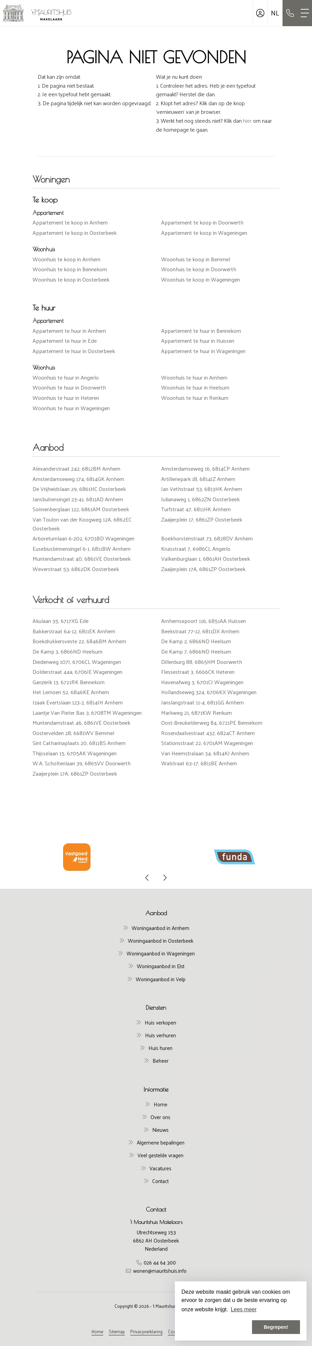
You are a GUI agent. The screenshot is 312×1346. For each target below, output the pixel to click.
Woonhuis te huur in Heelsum (195, 387)
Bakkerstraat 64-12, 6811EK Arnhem (74, 631)
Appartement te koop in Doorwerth (202, 222)
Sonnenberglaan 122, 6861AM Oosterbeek (81, 509)
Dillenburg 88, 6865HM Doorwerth (201, 662)
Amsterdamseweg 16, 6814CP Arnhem (205, 468)
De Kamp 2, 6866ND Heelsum (196, 641)
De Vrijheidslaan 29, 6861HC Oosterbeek (79, 489)
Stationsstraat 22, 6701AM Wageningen (207, 743)
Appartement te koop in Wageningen (204, 233)
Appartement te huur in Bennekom (201, 331)
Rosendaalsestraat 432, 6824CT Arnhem (208, 733)
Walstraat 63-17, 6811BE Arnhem (199, 763)
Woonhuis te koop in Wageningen (200, 279)
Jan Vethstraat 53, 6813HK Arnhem (201, 489)
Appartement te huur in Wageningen (203, 351)
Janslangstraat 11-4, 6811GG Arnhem (202, 702)
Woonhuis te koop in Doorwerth (198, 269)
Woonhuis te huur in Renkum (194, 398)
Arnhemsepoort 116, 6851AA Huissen (203, 621)
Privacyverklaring (146, 1331)
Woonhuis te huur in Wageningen (71, 408)
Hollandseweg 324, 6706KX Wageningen (208, 692)
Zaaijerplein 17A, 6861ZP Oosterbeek (203, 569)
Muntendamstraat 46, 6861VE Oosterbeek (81, 722)
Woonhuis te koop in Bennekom (70, 269)
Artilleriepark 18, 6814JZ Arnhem (198, 479)
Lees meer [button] (244, 1309)
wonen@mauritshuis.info (160, 1271)
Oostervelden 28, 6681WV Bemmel (73, 733)
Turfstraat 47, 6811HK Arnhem (196, 509)
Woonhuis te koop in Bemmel (195, 259)
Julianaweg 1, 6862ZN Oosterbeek (200, 499)
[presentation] (147, 878)
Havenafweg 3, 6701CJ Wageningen (202, 682)
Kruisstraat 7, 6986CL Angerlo (195, 549)
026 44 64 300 (160, 1262)
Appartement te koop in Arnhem (70, 222)
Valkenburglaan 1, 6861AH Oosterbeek (205, 558)
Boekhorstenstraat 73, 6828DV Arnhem (207, 538)
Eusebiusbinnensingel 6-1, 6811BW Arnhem (82, 549)
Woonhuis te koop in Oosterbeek (71, 279)
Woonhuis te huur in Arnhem (194, 377)
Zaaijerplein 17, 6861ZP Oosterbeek (201, 519)
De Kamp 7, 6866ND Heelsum (196, 651)
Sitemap (117, 1331)
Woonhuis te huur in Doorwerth (69, 387)
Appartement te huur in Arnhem (69, 331)
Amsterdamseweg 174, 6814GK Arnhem (78, 479)
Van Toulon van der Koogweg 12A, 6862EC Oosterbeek (82, 523)
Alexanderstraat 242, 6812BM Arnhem (76, 468)
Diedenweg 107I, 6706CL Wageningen (77, 662)
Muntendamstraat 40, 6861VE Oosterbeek (82, 558)
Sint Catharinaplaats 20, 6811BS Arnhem (79, 743)
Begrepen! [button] (276, 1327)
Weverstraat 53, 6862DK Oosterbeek (76, 569)
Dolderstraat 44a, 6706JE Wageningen (77, 672)
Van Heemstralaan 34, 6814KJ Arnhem (205, 753)
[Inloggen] (260, 13)
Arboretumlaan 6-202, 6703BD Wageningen (83, 538)
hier (247, 120)
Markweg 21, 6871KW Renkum (196, 713)
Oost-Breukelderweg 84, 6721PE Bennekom (211, 722)
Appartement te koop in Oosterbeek (75, 233)
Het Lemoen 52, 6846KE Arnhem (71, 692)
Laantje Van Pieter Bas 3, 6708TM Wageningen (87, 713)
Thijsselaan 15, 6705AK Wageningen (75, 753)
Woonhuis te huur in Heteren (66, 398)
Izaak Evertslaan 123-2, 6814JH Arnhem (78, 702)
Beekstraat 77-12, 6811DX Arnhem (200, 631)
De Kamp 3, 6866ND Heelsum (68, 651)
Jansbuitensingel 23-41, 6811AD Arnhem (78, 499)
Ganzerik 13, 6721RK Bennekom (69, 682)
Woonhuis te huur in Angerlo (66, 377)
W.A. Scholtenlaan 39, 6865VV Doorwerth (82, 763)
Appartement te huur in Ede (65, 341)
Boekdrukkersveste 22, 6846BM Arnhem (79, 641)
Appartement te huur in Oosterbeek (74, 351)
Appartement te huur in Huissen (197, 341)
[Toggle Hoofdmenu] (305, 13)
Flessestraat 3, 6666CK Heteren (198, 672)
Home (97, 1331)
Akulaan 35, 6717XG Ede (60, 621)
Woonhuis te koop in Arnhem (66, 259)
